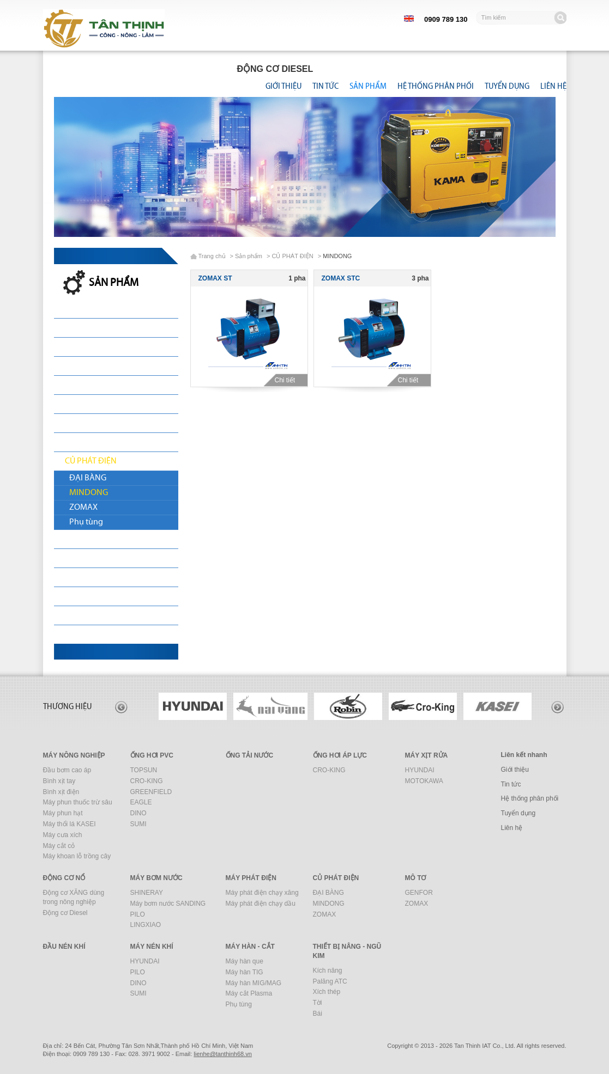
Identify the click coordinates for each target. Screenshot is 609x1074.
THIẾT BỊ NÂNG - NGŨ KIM (111, 634)
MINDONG (88, 493)
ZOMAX (83, 507)
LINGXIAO (145, 925)
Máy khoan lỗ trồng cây (77, 856)
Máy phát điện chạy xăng (262, 892)
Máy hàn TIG (244, 972)
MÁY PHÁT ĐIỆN (94, 442)
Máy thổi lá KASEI (69, 824)
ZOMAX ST (215, 278)
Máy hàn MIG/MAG (254, 983)
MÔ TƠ (77, 539)
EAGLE (141, 802)
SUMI (138, 824)
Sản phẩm (368, 86)
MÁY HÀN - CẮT (92, 615)
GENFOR (419, 892)
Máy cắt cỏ (59, 846)
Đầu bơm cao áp (67, 770)
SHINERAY (146, 892)
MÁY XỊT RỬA (88, 385)
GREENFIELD (151, 792)
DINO (138, 813)
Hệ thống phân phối (435, 86)
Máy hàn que (244, 961)
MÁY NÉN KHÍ (89, 577)
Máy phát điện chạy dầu (261, 903)
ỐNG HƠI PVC (89, 347)
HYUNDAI (420, 770)
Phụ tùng (86, 522)
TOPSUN (144, 770)
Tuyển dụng (507, 86)
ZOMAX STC (341, 278)
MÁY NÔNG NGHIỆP (101, 328)
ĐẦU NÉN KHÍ (89, 558)
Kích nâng (327, 970)
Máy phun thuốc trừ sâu (77, 802)
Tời (317, 1002)
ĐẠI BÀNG (87, 478)
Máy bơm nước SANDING (168, 903)
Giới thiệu (284, 86)
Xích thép (327, 992)
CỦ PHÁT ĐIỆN (91, 461)
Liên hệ (553, 86)
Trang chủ (212, 256)
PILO (137, 914)
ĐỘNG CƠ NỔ (89, 404)
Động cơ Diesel (65, 913)
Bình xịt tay (59, 781)
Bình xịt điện (61, 792)
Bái (317, 1013)
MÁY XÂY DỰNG (94, 596)
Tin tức (325, 86)
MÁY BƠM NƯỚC (95, 423)
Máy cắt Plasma (249, 993)
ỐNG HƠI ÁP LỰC (340, 755)
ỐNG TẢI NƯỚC (92, 366)
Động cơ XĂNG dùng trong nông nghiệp (74, 897)
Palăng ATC (330, 981)
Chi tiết (288, 380)
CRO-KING (146, 781)
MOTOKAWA (424, 781)
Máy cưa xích (62, 835)
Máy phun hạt (63, 813)
